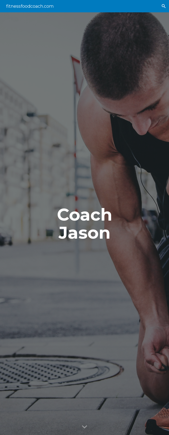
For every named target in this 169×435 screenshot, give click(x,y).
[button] (163, 6)
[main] (84, 223)
